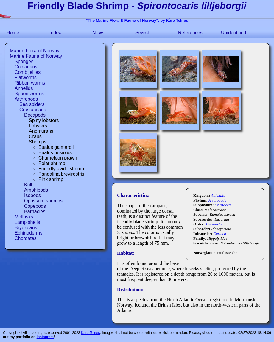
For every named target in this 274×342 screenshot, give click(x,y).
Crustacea (223, 205)
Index (55, 32)
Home (13, 32)
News (98, 32)
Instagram (45, 337)
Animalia (218, 195)
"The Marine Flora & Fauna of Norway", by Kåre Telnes (137, 20)
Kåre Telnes (90, 333)
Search (142, 32)
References (190, 32)
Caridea (219, 233)
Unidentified (233, 32)
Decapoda (214, 224)
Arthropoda (217, 200)
